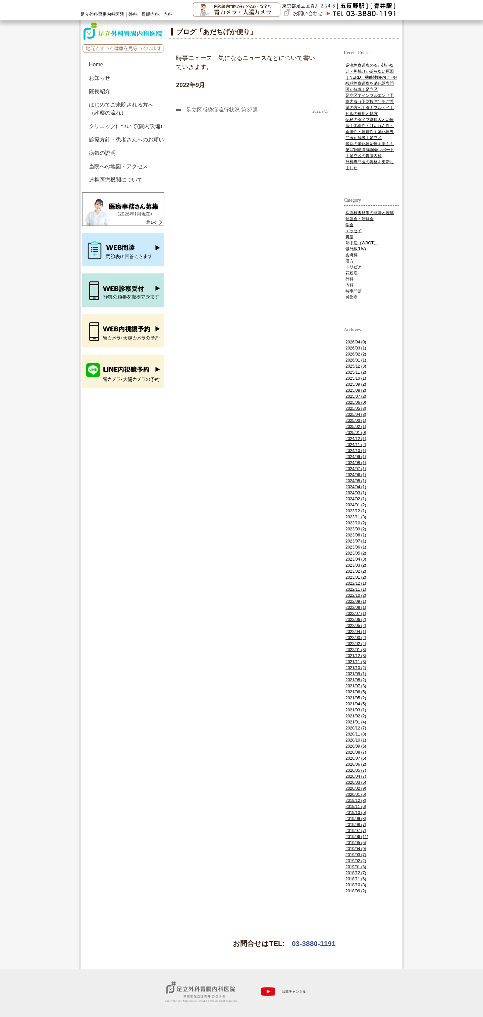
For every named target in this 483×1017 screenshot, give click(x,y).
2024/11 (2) (355, 444)
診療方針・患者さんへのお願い (126, 139)
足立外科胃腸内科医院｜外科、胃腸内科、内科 (126, 14)
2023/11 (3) (355, 517)
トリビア (353, 267)
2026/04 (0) (355, 342)
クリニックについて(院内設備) (125, 126)
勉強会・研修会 (359, 218)
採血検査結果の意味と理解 (369, 212)
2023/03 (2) (355, 565)
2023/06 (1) (355, 547)
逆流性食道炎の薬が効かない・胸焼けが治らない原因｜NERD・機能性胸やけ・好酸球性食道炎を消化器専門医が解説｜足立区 (371, 77)
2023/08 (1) (355, 535)
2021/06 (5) (355, 692)
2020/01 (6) (355, 794)
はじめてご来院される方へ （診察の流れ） (124, 109)
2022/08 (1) (355, 607)
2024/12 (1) (355, 438)
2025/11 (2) (355, 372)
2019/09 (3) (355, 818)
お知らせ (99, 78)
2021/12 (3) (355, 655)
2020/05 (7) (355, 770)
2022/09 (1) (355, 601)
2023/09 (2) (355, 529)
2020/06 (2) (355, 764)
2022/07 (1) (355, 613)
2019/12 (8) (355, 800)
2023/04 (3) (355, 559)
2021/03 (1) (355, 710)
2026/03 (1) (355, 348)
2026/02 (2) (355, 354)
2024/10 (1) (355, 450)
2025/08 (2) (355, 390)
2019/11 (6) (355, 806)
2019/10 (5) (355, 812)
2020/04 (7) (355, 776)
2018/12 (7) (355, 873)
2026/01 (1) (355, 360)
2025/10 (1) (355, 378)
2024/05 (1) (355, 481)
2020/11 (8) (355, 734)
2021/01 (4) (355, 722)
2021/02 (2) (355, 716)
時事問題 (353, 291)
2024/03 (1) (355, 493)
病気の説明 (102, 153)
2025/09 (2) (355, 384)
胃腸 (349, 237)
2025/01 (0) (355, 432)
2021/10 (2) (355, 667)
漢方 (349, 261)
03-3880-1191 (314, 943)
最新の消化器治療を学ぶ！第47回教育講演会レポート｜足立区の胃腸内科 (369, 149)
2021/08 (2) (355, 680)
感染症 (351, 297)
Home (96, 64)
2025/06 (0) (355, 402)
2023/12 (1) (355, 511)
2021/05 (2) (355, 698)
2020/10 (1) (355, 740)
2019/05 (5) (355, 842)
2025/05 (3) (355, 408)
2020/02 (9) (355, 788)
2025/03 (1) (355, 420)
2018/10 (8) (355, 885)
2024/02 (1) (355, 499)
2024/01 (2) (355, 505)
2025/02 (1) (355, 426)
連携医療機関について (116, 180)
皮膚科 (351, 255)
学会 (349, 225)
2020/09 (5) (355, 746)
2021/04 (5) (355, 704)
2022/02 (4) (355, 643)
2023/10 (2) (355, 523)
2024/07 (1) (355, 468)
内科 (349, 285)
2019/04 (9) (355, 848)
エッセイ (353, 231)
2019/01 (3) (355, 867)
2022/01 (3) (355, 649)
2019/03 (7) (355, 854)
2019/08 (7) (355, 824)
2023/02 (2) (355, 571)
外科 (349, 279)
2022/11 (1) (355, 589)
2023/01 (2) (355, 577)
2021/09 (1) (355, 674)
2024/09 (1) (355, 456)
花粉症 (351, 273)
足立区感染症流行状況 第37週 (222, 110)
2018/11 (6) (355, 879)
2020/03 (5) (355, 782)
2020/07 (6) (355, 758)
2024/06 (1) (355, 474)
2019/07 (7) (355, 830)
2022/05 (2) (355, 625)
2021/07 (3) (355, 686)
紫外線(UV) (355, 249)
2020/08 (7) (355, 752)
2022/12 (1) (355, 583)
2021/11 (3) (355, 661)
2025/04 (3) (355, 414)
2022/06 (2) (355, 619)
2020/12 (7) (355, 728)
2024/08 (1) (355, 462)
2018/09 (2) (355, 891)
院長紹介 (99, 91)
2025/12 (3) (355, 366)
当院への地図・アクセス (118, 166)
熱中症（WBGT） (361, 243)
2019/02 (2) (355, 861)
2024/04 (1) (355, 487)
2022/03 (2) (355, 637)
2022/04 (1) (355, 631)
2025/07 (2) (355, 396)
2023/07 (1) (355, 541)
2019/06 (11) (356, 836)
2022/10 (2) (355, 595)
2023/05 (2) (355, 553)
